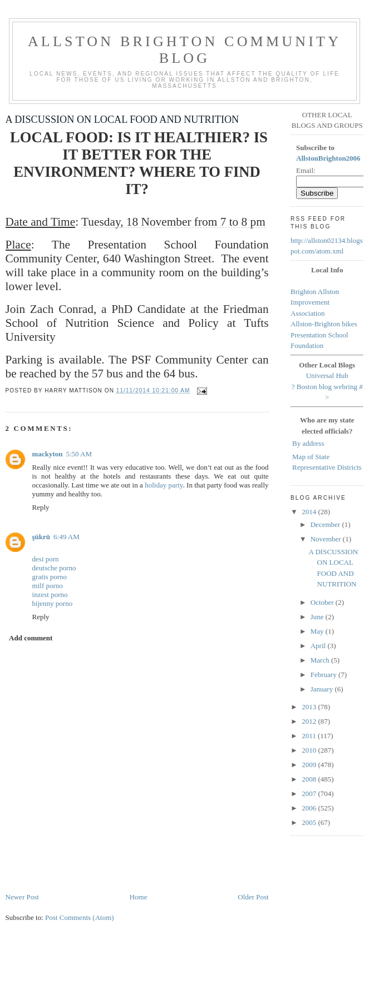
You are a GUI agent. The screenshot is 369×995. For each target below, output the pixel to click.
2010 (310, 750)
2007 (310, 793)
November (327, 539)
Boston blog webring (327, 386)
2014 (310, 512)
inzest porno (50, 594)
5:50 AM (79, 454)
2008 (310, 779)
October (323, 602)
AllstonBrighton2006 (328, 158)
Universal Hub (327, 375)
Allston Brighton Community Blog (184, 49)
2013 (310, 707)
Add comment (30, 638)
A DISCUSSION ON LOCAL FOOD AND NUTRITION (122, 119)
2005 (310, 822)
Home (138, 897)
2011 (310, 736)
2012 (310, 721)
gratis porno (49, 577)
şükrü (41, 537)
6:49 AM (66, 537)
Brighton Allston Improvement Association (315, 302)
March (321, 660)
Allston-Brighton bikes (324, 324)
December (326, 524)
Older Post (253, 897)
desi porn (45, 559)
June (318, 617)
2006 (310, 808)
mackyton (47, 454)
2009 (310, 764)
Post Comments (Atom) (79, 917)
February (324, 674)
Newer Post (22, 897)
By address (308, 443)
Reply (41, 507)
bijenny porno (52, 603)
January (323, 689)
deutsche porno (54, 568)
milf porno (47, 585)
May (318, 631)
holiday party (164, 485)
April (319, 645)
